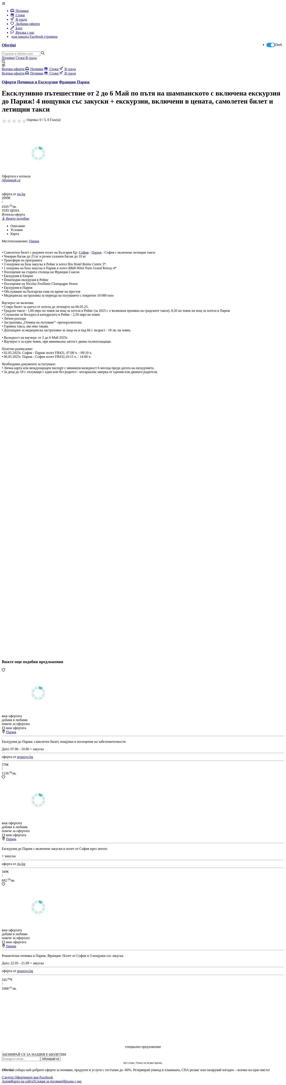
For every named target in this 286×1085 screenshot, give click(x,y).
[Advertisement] (34, 529)
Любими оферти (25, 24)
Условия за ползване (48, 1081)
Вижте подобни (15, 218)
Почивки (19, 11)
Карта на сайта (22, 1081)
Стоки (17, 15)
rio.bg (21, 194)
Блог (16, 28)
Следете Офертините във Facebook (27, 1077)
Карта (14, 234)
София (84, 252)
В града (18, 19)
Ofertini (9, 45)
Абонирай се (11, 180)
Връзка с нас (22, 32)
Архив (6, 1081)
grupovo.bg (25, 757)
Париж (97, 252)
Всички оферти (13, 69)
